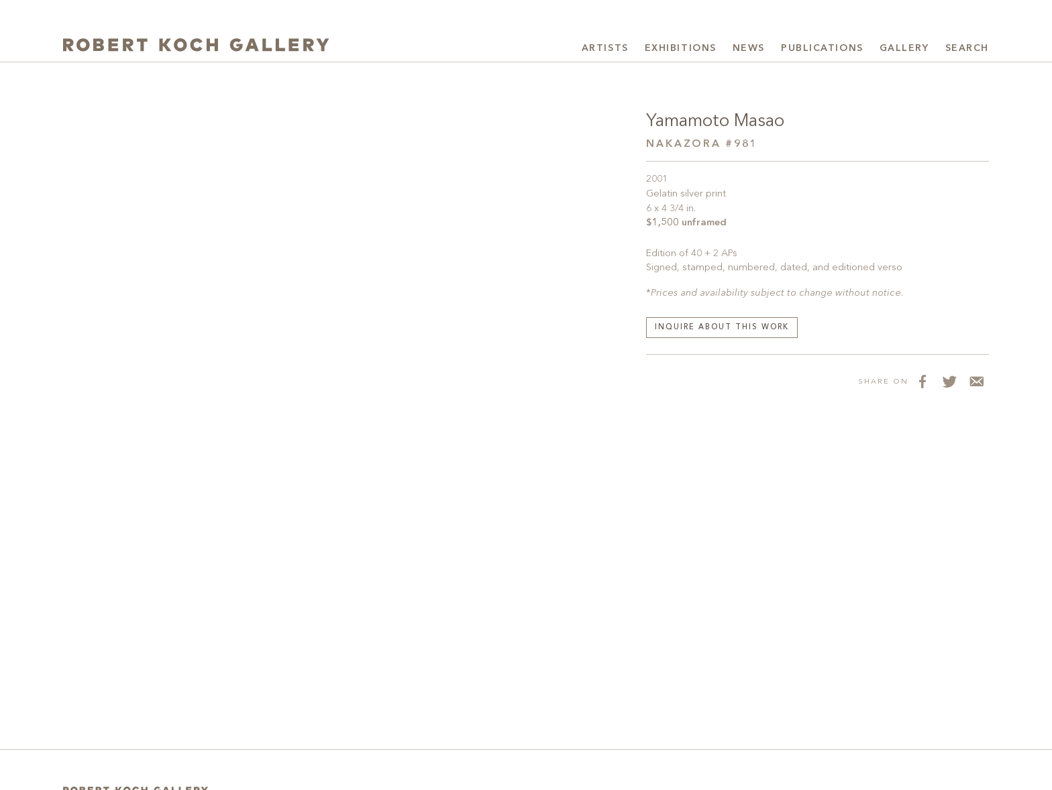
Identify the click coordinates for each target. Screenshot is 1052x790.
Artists (605, 48)
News (749, 48)
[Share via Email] (975, 381)
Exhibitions (681, 48)
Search (967, 48)
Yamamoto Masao (717, 121)
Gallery (904, 48)
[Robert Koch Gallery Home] (204, 46)
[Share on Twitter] (948, 381)
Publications (822, 48)
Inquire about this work (722, 327)
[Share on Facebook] (922, 381)
